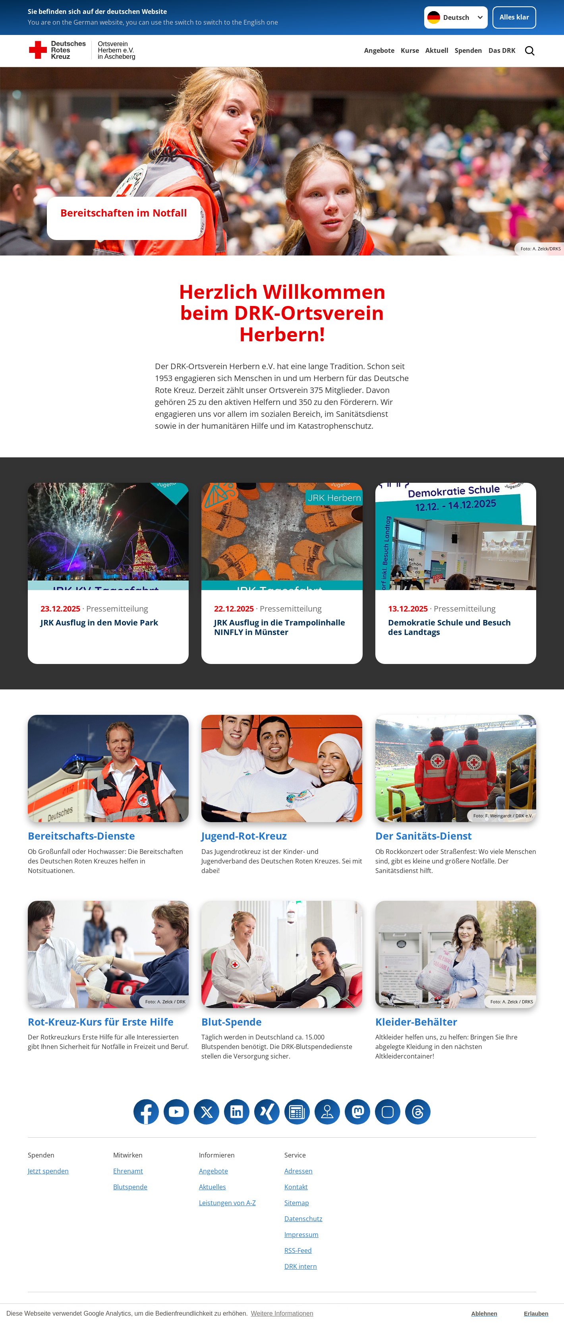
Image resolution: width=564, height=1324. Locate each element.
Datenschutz (303, 1218)
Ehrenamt (128, 1171)
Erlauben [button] (536, 1313)
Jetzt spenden (48, 1171)
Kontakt (296, 1187)
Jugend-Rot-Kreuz (244, 835)
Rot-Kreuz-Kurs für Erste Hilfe (101, 1021)
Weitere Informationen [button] (282, 1313)
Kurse (410, 50)
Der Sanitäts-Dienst (423, 835)
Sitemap (296, 1202)
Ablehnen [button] (484, 1313)
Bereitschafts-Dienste (81, 835)
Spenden (468, 50)
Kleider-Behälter (416, 1021)
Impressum (301, 1234)
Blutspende (130, 1187)
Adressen (298, 1171)
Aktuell (436, 50)
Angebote (379, 50)
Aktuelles (212, 1187)
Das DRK (502, 50)
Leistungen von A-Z (227, 1202)
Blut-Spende (231, 1021)
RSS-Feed (298, 1250)
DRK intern (300, 1266)
